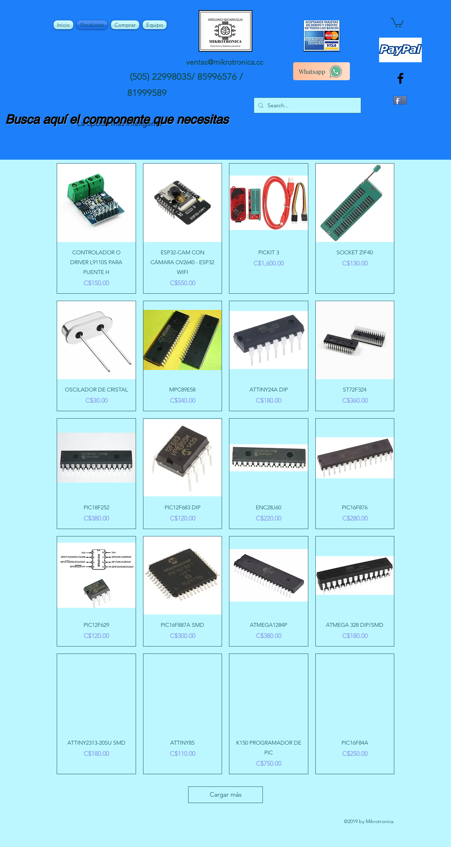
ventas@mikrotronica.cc (224, 62)
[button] (397, 22)
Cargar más (226, 794)
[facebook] (400, 78)
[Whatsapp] (321, 71)
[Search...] (306, 105)
